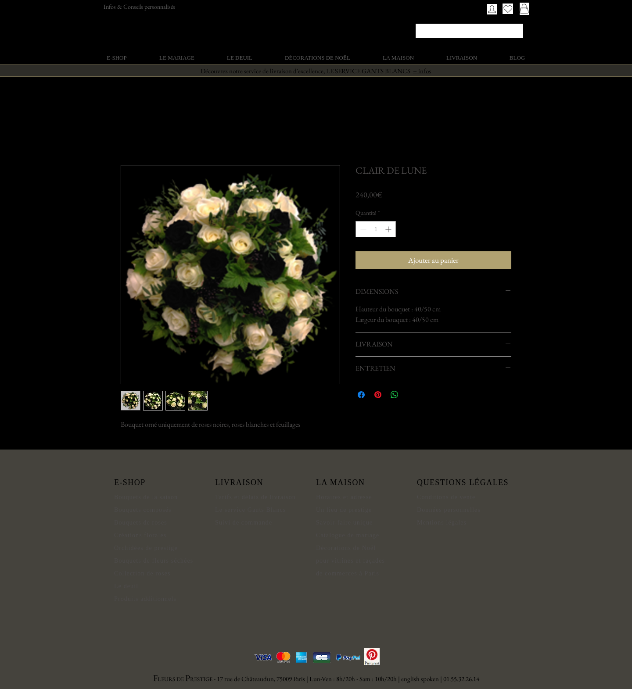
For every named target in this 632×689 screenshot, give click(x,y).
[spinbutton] (376, 229)
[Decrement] (362, 229)
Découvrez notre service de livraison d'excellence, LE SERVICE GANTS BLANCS (316, 71)
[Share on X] (411, 394)
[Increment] (389, 229)
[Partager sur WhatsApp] (394, 394)
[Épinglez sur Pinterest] (378, 394)
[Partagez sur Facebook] (361, 394)
